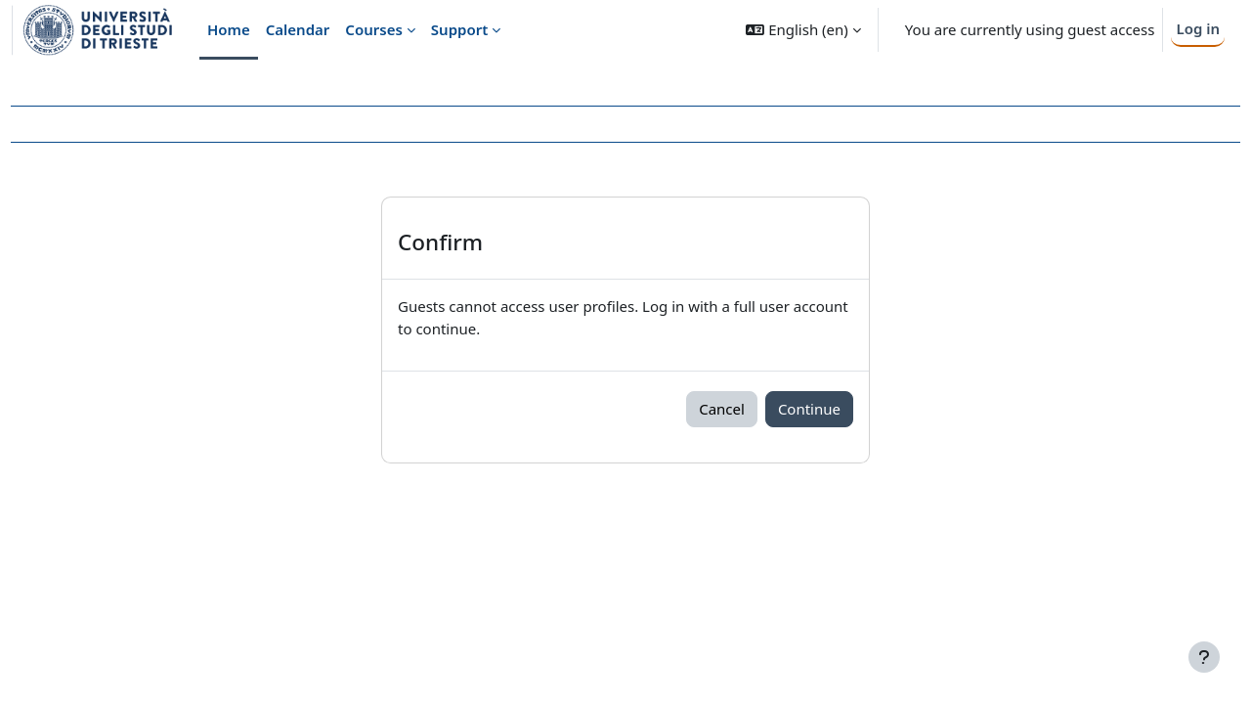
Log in (1198, 28)
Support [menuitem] (459, 29)
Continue (809, 408)
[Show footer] (1204, 657)
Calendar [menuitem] (298, 29)
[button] (803, 30)
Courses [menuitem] (373, 29)
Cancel (722, 408)
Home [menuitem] (228, 29)
